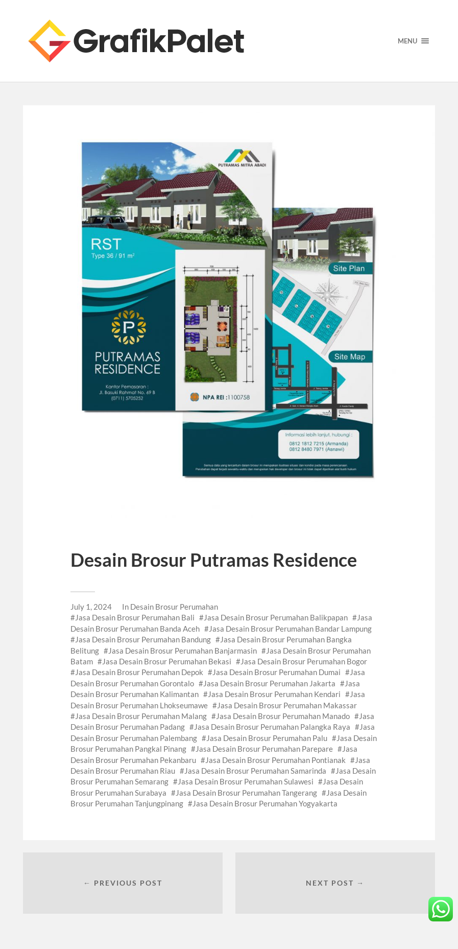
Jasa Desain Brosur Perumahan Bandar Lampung (290, 628)
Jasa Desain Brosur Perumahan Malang (141, 716)
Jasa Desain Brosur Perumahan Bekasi (166, 661)
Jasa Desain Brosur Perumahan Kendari (274, 694)
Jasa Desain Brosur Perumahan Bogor (303, 661)
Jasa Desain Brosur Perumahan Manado (283, 716)
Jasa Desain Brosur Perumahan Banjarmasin (182, 650)
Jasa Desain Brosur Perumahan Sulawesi (246, 781)
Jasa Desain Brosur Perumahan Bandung (143, 639)
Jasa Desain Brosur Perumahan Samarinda (255, 770)
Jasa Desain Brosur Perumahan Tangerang (246, 792)
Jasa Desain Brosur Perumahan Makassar (287, 705)
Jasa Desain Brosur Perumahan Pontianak (275, 760)
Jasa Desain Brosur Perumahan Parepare (264, 748)
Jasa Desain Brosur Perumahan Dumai (276, 672)
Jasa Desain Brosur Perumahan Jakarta (269, 683)
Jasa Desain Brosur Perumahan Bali (135, 617)
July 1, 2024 (91, 606)
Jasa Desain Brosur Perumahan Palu (266, 738)
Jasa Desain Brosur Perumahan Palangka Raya (272, 726)
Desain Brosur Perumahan (174, 606)
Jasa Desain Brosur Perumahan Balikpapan (276, 617)
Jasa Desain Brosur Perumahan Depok (139, 672)
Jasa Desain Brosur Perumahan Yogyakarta (265, 803)
